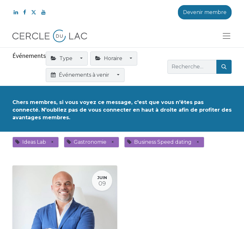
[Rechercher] (224, 67)
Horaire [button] (109, 58)
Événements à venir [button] (81, 75)
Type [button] (62, 58)
